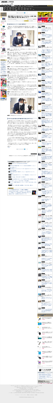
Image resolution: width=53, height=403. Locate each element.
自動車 (20, 5)
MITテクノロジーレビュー (34, 391)
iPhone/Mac (16, 5)
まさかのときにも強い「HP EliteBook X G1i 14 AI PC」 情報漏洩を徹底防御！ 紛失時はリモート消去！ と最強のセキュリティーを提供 (47, 122)
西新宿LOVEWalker (24, 392)
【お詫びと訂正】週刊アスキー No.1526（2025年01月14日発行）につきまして (45, 378)
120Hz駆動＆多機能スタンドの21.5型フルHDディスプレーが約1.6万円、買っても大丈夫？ (47, 94)
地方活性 (29, 6)
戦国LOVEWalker (42, 392)
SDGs (27, 6)
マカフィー (4, 10)
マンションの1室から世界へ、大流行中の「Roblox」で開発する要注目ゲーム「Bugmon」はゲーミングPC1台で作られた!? (47, 65)
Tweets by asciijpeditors (41, 23)
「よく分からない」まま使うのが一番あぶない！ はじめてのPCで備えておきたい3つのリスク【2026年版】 (47, 211)
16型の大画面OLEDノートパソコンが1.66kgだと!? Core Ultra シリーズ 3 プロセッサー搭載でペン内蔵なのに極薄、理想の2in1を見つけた (47, 173)
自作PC (25, 5)
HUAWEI (25, 8)
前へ (18, 12)
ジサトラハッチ (30, 19)
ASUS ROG (10, 8)
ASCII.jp (4, 1)
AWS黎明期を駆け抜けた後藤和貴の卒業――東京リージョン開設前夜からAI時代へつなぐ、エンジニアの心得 (47, 252)
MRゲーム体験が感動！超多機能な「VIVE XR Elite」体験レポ (22, 185)
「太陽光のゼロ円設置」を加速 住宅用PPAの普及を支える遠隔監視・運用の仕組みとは (47, 129)
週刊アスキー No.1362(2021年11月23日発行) (19, 163)
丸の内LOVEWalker (37, 392)
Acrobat (7, 9)
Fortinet (28, 9)
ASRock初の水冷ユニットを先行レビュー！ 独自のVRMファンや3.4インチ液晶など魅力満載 (47, 244)
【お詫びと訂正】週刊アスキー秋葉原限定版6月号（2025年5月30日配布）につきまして (45, 376)
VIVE (9, 147)
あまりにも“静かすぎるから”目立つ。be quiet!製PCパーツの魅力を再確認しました (47, 283)
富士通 (4, 7)
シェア (17, 20)
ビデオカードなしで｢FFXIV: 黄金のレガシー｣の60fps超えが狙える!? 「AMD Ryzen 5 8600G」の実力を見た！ (47, 310)
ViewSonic (27, 8)
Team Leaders (26, 390)
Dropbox (19, 9)
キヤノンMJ (7, 10)
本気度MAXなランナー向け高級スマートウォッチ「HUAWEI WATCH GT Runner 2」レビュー (47, 259)
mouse (7, 7)
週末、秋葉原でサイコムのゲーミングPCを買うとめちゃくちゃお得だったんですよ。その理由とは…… (47, 305)
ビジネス (7, 5)
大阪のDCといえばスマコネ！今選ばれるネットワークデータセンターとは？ (47, 298)
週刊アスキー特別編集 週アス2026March (3, 88)
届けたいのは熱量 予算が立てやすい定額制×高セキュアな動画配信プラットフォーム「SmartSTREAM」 (47, 165)
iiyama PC (25, 386)
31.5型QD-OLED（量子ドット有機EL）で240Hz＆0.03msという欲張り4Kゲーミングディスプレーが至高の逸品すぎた (47, 239)
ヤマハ (30, 9)
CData (22, 9)
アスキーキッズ (2, 6)
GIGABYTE (13, 8)
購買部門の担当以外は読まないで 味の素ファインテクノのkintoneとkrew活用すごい (47, 88)
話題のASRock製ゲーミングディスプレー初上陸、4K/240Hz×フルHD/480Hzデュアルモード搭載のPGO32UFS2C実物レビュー (47, 179)
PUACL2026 (31, 6)
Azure (13, 9)
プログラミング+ (24, 6)
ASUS (22, 7)
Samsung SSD (16, 389)
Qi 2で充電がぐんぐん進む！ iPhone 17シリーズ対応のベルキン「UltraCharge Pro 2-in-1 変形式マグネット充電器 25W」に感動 (47, 100)
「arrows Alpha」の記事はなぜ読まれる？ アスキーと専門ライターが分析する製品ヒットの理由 (47, 82)
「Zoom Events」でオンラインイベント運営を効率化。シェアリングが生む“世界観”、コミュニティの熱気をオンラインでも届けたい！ (47, 137)
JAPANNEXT (10, 10)
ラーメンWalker (10, 392)
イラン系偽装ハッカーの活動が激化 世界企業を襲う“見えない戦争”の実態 (21, 192)
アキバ (29, 5)
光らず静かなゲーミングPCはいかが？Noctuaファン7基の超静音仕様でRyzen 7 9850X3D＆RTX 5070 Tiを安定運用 (47, 205)
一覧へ (51, 372)
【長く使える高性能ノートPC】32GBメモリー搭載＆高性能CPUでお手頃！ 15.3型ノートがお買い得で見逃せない (47, 150)
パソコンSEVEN (16, 7)
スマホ (31, 5)
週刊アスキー (15, 6)
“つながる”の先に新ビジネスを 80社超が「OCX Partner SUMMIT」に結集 (47, 200)
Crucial (22, 8)
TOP (11, 385)
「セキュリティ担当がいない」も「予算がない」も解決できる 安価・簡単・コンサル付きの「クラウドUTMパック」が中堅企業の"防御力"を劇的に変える (47, 51)
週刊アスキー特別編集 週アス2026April (3, 77)
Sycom (13, 7)
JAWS (4, 9)
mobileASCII (29, 391)
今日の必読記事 (17, 391)
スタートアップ (34, 5)
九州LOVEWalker (33, 392)
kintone (10, 9)
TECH (10, 5)
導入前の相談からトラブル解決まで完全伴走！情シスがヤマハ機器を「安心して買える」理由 (47, 277)
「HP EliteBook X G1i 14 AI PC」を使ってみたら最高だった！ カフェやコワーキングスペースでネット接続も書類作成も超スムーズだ (47, 107)
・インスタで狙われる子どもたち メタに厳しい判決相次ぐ (3, 62)
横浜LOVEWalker (19, 392)
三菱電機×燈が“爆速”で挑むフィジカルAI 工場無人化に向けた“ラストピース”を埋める (47, 58)
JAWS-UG (20, 387)
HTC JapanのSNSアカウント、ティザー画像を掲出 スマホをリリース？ (23, 174)
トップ (1, 5)
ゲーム (37, 5)
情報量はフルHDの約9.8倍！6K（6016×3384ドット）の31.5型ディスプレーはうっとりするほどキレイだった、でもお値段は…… (47, 36)
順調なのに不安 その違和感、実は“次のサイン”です (18, 193)
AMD (7, 8)
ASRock (19, 8)
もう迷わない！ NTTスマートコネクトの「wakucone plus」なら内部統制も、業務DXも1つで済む (47, 225)
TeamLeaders (19, 6)
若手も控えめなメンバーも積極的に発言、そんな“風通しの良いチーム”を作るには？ (47, 265)
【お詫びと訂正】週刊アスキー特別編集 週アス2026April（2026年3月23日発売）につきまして (45, 374)
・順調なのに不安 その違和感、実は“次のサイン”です (3, 69)
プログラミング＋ (31, 390)
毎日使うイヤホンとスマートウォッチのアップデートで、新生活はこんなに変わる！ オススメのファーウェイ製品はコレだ (47, 186)
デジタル (11, 2)
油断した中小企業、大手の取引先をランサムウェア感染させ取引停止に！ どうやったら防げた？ (47, 218)
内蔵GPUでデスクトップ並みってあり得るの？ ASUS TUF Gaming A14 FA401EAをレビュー (47, 71)
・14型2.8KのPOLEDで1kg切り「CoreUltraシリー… (3, 64)
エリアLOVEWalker (15, 392)
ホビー (22, 5)
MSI (20, 388)
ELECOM (4, 8)
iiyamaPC (10, 7)
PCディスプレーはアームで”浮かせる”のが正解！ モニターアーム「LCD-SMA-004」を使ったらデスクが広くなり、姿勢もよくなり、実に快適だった (47, 192)
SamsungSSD (15, 8)
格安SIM (5, 6)
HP (24, 7)
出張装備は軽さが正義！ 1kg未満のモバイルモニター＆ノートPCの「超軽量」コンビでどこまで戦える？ (47, 270)
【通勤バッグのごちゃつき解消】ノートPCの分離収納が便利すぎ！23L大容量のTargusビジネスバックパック (47, 43)
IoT (4, 5)
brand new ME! (31, 388)
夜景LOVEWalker (29, 392)
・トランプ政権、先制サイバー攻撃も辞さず (3, 72)
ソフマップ (13, 10)
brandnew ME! (16, 10)
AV (27, 5)
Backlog (25, 9)
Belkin (30, 8)
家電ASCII (8, 6)
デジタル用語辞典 (25, 391)
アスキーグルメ (12, 6)
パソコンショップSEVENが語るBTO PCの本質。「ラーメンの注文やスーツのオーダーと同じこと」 (47, 291)
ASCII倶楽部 (50, 5)
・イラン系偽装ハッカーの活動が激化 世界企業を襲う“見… (3, 67)
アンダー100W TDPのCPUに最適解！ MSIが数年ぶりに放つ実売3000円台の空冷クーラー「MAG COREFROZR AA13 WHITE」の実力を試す (47, 158)
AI (3, 5)
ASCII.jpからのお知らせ (41, 372)
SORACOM (23, 389)
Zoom (33, 9)
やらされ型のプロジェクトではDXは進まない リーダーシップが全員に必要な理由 (47, 30)
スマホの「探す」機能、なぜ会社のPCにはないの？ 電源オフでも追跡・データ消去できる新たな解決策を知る (47, 77)
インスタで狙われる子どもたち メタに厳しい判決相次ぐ (18, 189)
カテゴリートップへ (34, 153)
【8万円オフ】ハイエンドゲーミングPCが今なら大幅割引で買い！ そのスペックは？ (47, 144)
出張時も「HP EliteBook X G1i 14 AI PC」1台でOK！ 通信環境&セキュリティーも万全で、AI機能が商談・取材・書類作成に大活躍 (47, 114)
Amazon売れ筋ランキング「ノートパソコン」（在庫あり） (3, 14)
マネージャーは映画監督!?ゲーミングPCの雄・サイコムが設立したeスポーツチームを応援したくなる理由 (47, 233)
